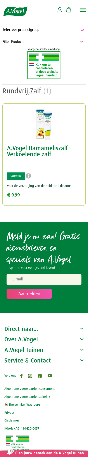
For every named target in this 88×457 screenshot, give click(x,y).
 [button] (83, 10)
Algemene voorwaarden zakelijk (27, 396)
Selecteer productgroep (44, 30)
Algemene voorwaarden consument (29, 388)
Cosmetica (15, 176)
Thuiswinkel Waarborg (22, 404)
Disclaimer (11, 420)
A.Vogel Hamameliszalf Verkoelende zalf (37, 151)
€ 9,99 (13, 195)
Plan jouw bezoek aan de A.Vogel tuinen (49, 453)
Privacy (9, 412)
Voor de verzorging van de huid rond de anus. (39, 186)
